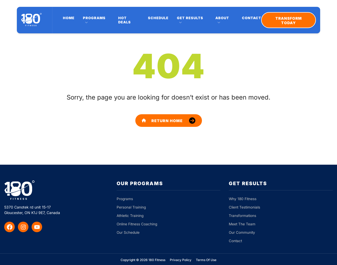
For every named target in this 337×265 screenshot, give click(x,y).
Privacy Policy (180, 260)
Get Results (190, 18)
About (222, 18)
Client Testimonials (244, 207)
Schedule (158, 18)
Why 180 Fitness (242, 199)
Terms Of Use (206, 260)
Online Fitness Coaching (137, 224)
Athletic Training (130, 216)
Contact (251, 18)
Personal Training (131, 207)
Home (69, 18)
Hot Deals (124, 20)
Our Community (242, 232)
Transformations (242, 216)
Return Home (162, 120)
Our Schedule (128, 232)
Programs (94, 18)
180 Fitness (156, 260)
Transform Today (288, 20)
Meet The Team (242, 224)
